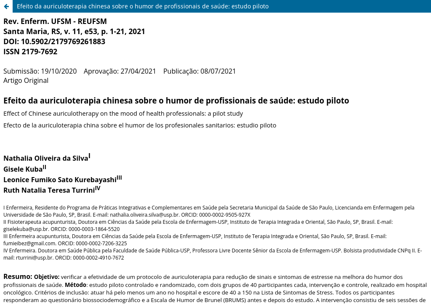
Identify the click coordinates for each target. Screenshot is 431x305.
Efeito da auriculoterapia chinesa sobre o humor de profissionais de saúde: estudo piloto (143, 6)
